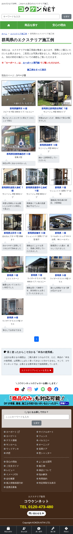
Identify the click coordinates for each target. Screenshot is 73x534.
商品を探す (31, 25)
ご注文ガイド (12, 466)
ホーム (4, 34)
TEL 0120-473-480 (36, 507)
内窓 (8, 453)
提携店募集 (11, 487)
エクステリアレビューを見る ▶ (36, 370)
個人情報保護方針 (14, 483)
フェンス (43, 436)
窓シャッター (45, 453)
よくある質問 (45, 462)
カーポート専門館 (31, 63)
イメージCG (12, 474)
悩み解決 (43, 474)
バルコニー (44, 440)
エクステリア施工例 (18, 34)
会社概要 (10, 479)
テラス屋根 (11, 440)
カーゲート (11, 436)
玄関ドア (43, 449)
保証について (45, 470)
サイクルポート (46, 432)
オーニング (44, 444)
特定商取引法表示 (47, 483)
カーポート (11, 432)
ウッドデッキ (12, 449)
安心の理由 (59, 25)
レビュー (10, 470)
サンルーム (11, 444)
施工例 (42, 466)
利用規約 (43, 479)
